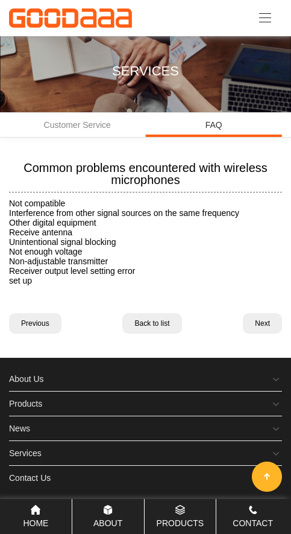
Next (262, 323)
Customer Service (77, 125)
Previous (35, 323)
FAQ (214, 128)
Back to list (151, 323)
